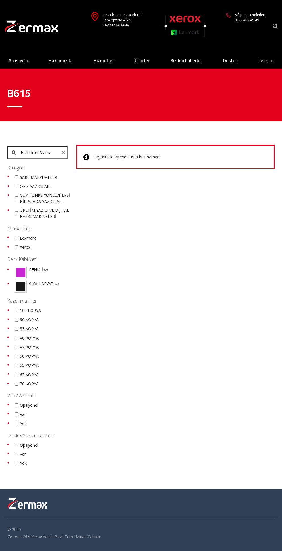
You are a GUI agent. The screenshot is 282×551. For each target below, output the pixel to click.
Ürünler (142, 60)
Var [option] (23, 414)
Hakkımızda (60, 60)
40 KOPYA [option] (29, 338)
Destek (230, 60)
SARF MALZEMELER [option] (38, 177)
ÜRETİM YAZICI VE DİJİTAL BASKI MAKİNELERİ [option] (44, 213)
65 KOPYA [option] (29, 374)
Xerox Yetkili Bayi (47, 536)
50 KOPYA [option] (29, 356)
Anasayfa (18, 60)
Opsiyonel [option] (29, 405)
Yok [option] (23, 423)
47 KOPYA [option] (29, 347)
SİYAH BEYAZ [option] (44, 284)
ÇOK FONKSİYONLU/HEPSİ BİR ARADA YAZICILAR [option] (45, 198)
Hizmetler (104, 60)
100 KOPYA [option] (30, 310)
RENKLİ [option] (38, 270)
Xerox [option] (25, 247)
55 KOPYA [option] (29, 365)
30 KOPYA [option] (29, 319)
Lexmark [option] (28, 238)
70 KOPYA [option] (29, 383)
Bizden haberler (186, 60)
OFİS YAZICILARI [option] (35, 186)
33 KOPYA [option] (29, 328)
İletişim (265, 60)
